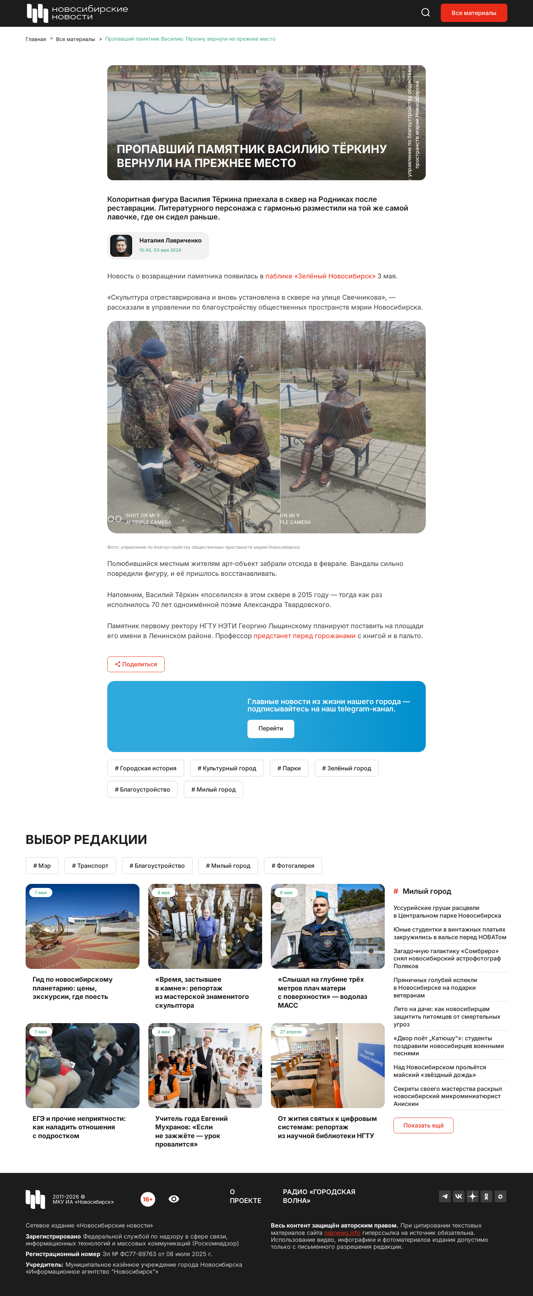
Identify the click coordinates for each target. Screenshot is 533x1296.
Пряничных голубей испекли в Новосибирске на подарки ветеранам (435, 987)
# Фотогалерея (293, 865)
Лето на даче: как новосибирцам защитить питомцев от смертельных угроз (447, 1016)
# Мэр (42, 865)
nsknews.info (342, 1232)
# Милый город (213, 789)
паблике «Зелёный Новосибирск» (320, 276)
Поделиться (136, 664)
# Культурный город (227, 768)
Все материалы (474, 12)
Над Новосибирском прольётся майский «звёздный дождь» (440, 1070)
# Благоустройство (142, 789)
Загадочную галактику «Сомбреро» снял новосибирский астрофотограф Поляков (447, 958)
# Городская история (145, 768)
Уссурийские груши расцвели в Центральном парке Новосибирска (447, 911)
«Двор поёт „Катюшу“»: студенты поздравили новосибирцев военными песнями (449, 1045)
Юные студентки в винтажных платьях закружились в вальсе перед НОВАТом (450, 933)
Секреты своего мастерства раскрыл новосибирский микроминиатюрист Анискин (448, 1096)
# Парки (289, 768)
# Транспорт (90, 865)
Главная (36, 39)
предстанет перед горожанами (305, 636)
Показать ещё (423, 1125)
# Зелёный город (346, 768)
